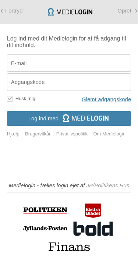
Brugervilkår (37, 134)
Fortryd (14, 10)
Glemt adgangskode (106, 99)
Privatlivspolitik (72, 134)
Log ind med (69, 118)
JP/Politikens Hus (108, 185)
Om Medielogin (109, 134)
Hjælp (13, 134)
